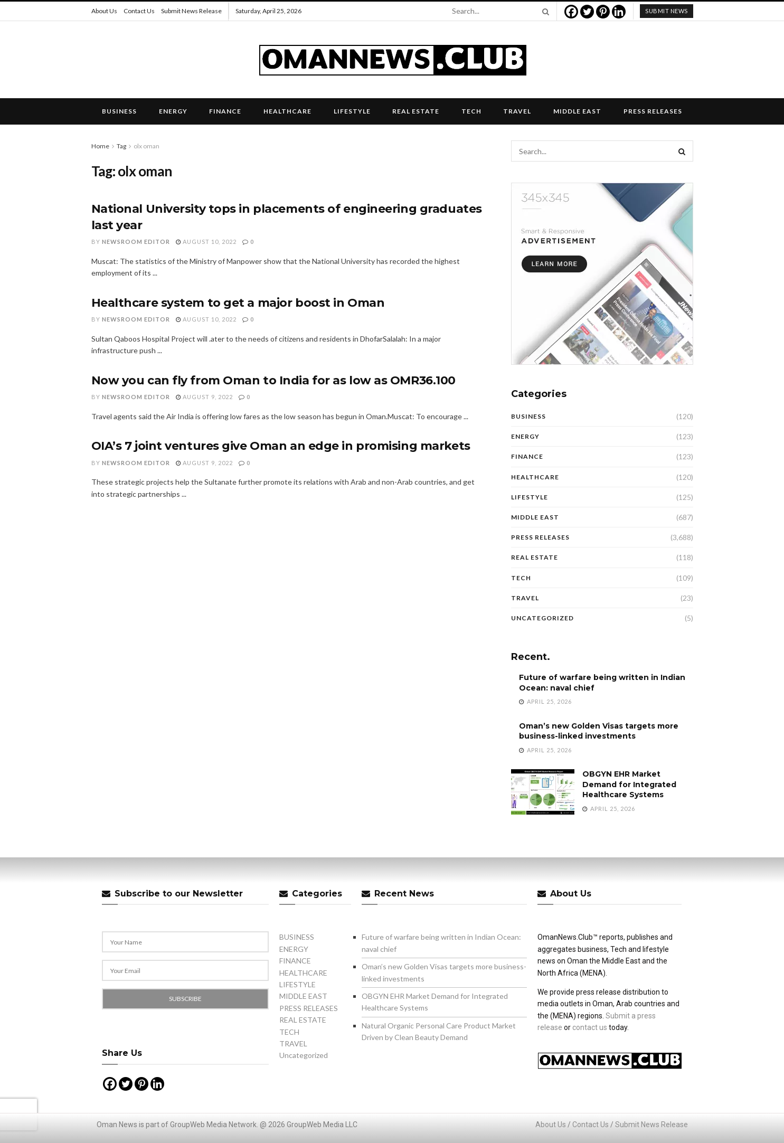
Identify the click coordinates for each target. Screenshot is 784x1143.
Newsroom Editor (136, 241)
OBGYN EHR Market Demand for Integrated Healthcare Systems (629, 784)
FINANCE (225, 111)
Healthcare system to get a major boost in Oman (238, 303)
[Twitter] (587, 11)
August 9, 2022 (204, 396)
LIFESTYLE (352, 111)
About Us (104, 11)
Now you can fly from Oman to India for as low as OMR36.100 (273, 380)
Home (100, 146)
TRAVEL (517, 111)
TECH (471, 111)
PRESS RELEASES (653, 111)
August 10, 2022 (206, 241)
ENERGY (173, 111)
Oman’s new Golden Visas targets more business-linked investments (598, 731)
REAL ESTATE (415, 111)
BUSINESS (119, 111)
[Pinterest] (603, 11)
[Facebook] (571, 11)
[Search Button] (544, 11)
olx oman (146, 146)
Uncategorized (542, 618)
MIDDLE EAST (577, 111)
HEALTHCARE (287, 111)
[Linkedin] (619, 11)
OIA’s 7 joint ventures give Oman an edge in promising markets (280, 446)
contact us (589, 1027)
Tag (121, 146)
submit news (666, 10)
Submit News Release (191, 11)
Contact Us (139, 11)
